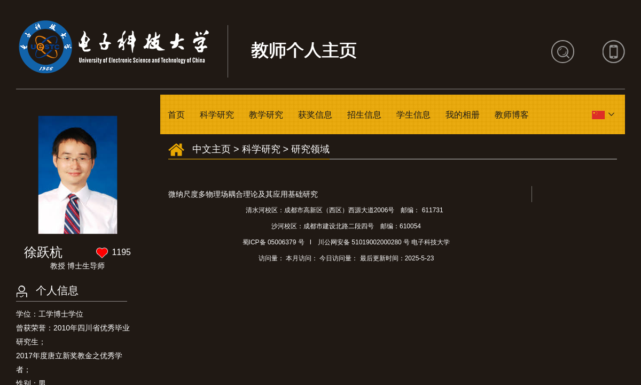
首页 (176, 114)
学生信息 (413, 114)
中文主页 (211, 149)
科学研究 (217, 114)
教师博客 (512, 114)
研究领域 (310, 149)
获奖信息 (315, 114)
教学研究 (266, 114)
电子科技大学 (430, 242)
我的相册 (462, 114)
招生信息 (364, 114)
